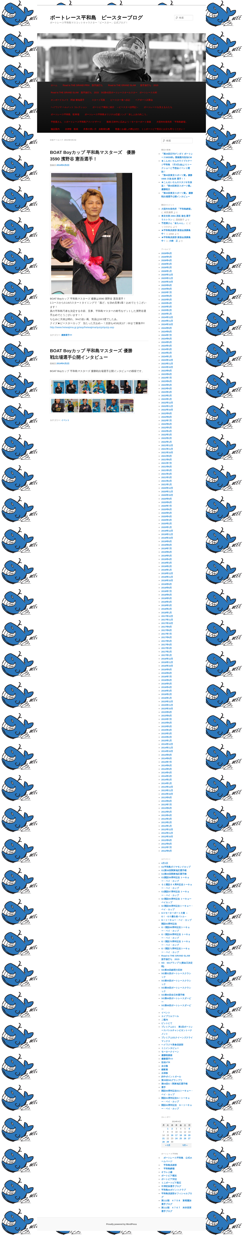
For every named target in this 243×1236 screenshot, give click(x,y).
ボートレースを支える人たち (158, 107)
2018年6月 (166, 595)
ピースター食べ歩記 (120, 100)
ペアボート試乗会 (144, 100)
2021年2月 (166, 481)
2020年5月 (166, 513)
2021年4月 (166, 474)
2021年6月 (166, 466)
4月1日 (164, 863)
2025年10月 (167, 282)
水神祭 (164, 1073)
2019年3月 (166, 563)
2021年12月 (167, 445)
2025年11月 (167, 278)
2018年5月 (166, 598)
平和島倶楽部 (169, 1165)
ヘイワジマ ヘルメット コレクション (69, 107)
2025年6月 (166, 296)
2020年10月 (167, 495)
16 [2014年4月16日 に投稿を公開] (172, 1135)
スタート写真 (98, 100)
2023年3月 (166, 392)
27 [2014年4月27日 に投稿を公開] (189, 1138)
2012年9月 (166, 840)
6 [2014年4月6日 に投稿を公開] (189, 1129)
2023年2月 (166, 395)
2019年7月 (166, 548)
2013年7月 (166, 804)
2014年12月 (167, 744)
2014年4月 (166, 772)
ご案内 (164, 1019)
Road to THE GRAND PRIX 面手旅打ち (83, 85)
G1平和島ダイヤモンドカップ (176, 867)
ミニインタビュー (170, 1048)
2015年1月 (166, 740)
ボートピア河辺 (169, 1179)
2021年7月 (166, 463)
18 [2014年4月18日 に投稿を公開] (181, 1135)
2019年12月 (167, 531)
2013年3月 (166, 819)
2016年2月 (166, 694)
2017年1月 (166, 655)
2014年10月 (167, 751)
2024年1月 (166, 356)
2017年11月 (167, 619)
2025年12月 (167, 274)
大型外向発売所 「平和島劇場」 (172, 122)
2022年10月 (167, 409)
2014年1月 (166, 783)
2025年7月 (166, 292)
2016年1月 (166, 698)
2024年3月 (166, 349)
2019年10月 (167, 538)
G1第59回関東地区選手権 (173, 870)
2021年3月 (166, 477)
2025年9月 (166, 285)
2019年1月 (166, 570)
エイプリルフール (170, 1016)
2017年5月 (166, 641)
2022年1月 (166, 442)
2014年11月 (167, 747)
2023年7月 (166, 377)
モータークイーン (170, 1051)
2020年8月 (166, 502)
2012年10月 (167, 836)
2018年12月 (167, 573)
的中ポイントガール (171, 1076)
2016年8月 (166, 673)
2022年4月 (166, 431)
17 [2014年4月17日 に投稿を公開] (176, 1135)
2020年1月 (166, 527)
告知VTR (165, 1062)
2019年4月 (166, 559)
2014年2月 (166, 779)
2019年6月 (166, 552)
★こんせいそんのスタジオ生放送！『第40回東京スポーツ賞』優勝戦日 (176, 186)
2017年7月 (166, 634)
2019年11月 (167, 534)
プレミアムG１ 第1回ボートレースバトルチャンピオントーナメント (177, 1030)
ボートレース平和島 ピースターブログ (96, 17)
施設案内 (55, 129)
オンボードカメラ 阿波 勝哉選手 (69, 100)
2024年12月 (167, 317)
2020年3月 (166, 520)
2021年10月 (167, 452)
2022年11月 (167, 406)
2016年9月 (166, 669)
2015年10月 (167, 708)
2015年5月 (166, 726)
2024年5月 (166, 342)
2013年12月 (167, 787)
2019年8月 (166, 545)
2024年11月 (167, 321)
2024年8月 (166, 331)
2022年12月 (167, 402)
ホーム (54, 85)
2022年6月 (166, 424)
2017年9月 (166, 626)
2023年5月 (166, 385)
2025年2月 (166, 310)
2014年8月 (166, 758)
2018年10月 (167, 580)
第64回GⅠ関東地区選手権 (175, 1083)
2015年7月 (166, 719)
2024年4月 (166, 345)
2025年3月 (166, 306)
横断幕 (164, 1069)
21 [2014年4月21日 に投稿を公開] (163, 1138)
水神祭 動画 (71, 129)
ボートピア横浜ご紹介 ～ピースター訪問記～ (115, 107)
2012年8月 (166, 844)
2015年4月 (166, 730)
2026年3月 (166, 264)
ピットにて (166, 1023)
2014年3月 (166, 776)
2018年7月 (166, 591)
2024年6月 (166, 338)
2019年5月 (166, 555)
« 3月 (167, 1145)
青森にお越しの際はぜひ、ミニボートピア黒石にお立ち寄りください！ (150, 129)
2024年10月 (167, 324)
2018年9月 (166, 584)
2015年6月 (166, 722)
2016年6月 (166, 680)
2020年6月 (166, 509)
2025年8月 (166, 289)
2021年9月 (166, 456)
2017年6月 (166, 637)
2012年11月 (167, 833)
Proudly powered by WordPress (121, 1224)
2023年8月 (166, 374)
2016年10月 (167, 666)
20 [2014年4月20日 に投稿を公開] (189, 1135)
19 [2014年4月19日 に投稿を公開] (185, 1135)
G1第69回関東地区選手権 (173, 874)
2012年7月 (166, 847)
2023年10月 (167, 367)
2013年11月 (167, 790)
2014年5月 (166, 769)
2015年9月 (166, 712)
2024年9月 (166, 328)
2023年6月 (166, 381)
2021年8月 (166, 459)
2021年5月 (166, 470)
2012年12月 (167, 829)
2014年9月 (166, 755)
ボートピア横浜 (169, 1175)
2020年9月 (166, 499)
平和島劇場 (167, 1168)
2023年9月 (166, 370)
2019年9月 (166, 541)
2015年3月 (166, 733)
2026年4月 (166, 260)
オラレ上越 (166, 1172)
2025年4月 (166, 303)
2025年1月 (166, 313)
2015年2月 (166, 737)
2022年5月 (166, 427)
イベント (65, 420)
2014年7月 (166, 762)
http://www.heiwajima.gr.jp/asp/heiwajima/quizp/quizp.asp (82, 327)
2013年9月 (166, 797)
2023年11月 (167, 363)
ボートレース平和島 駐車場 (65, 114)
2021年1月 (166, 484)
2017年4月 (166, 644)
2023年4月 (166, 388)
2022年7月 (166, 420)
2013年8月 (166, 801)
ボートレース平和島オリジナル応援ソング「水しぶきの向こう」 (116, 114)
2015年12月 (167, 701)
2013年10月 (167, 794)
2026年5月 (166, 257)
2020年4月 (166, 516)
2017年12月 (167, 616)
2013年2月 (166, 822)
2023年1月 (166, 399)
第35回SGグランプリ (171, 1080)
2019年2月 (166, 566)
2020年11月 (167, 491)
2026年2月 (166, 267)
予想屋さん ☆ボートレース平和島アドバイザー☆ (76, 122)
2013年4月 (166, 815)
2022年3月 (166, 434)
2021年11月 (167, 449)
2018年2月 (166, 609)
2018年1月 (166, 612)
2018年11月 (167, 577)
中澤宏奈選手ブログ (171, 1186)
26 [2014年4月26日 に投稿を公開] (185, 1138)
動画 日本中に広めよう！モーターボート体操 (129, 122)
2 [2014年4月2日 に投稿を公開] (172, 1129)
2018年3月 (166, 605)
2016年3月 (166, 690)
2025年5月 (166, 299)
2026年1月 (166, 271)
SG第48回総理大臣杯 (171, 970)
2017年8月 (166, 630)
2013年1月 (166, 826)
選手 (163, 1087)
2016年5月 (166, 683)
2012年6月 (166, 851)
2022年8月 (166, 417)
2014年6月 (166, 765)
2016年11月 (167, 662)
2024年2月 (166, 353)
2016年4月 (166, 687)
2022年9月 (166, 413)
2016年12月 (167, 658)
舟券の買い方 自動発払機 (96, 129)
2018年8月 (166, 587)
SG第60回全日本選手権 (172, 995)
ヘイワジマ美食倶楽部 (172, 1044)
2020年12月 (167, 488)
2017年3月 (166, 648)
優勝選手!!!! (66, 335)
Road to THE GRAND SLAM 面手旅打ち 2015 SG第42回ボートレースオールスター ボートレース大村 (104, 92)
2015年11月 (167, 705)
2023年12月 (167, 360)
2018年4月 (166, 602)
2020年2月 (166, 523)
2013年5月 (166, 812)
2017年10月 (167, 623)
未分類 (164, 1066)
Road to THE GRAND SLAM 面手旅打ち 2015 (133, 85)
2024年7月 (166, 335)
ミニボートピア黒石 (171, 1182)
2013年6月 (166, 808)
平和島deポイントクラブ (173, 1190)
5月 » (185, 1145)
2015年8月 (166, 715)
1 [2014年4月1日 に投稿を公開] (167, 1129)
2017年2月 (166, 651)
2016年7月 (166, 676)
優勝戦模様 (166, 1055)
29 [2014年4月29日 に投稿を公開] (168, 1142)
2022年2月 (166, 438)
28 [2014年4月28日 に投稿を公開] (163, 1142)
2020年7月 (166, 506)
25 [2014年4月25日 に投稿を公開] (181, 1138)
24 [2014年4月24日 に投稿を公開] (176, 1138)
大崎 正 (173, 241)
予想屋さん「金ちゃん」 (173, 223)
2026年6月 (166, 253)
